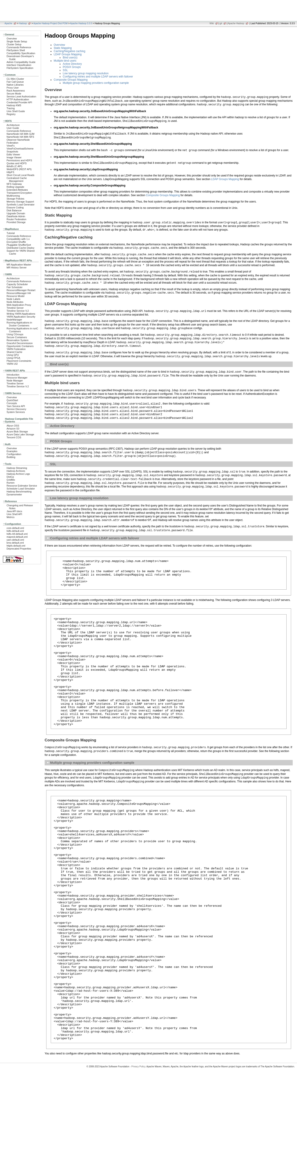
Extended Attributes (17, 189)
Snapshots (12, 151)
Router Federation (16, 219)
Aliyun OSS (13, 425)
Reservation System (18, 340)
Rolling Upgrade (15, 187)
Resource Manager (17, 377)
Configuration (14, 454)
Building (11, 457)
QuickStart (12, 400)
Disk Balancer (14, 210)
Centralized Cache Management (17, 179)
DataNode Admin (16, 216)
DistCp (10, 476)
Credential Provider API (19, 102)
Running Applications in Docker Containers (19, 324)
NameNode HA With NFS (20, 136)
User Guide (13, 128)
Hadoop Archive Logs (18, 474)
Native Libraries (15, 84)
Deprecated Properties (19, 548)
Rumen (10, 482)
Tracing (11, 108)
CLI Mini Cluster (15, 78)
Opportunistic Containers (20, 346)
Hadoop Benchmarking (19, 491)
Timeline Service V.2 (18, 310)
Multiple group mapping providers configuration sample (96, 82)
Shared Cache (14, 352)
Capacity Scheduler (17, 284)
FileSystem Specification (20, 68)
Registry (11, 114)
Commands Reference (19, 47)
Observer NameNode (18, 139)
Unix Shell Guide (16, 111)
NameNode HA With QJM (20, 134)
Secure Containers (17, 337)
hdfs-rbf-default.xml (17, 534)
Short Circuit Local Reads (20, 175)
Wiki (212, 23)
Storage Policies (15, 198)
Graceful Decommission (20, 343)
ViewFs (10, 145)
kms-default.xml (15, 542)
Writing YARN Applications (21, 313)
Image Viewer (14, 157)
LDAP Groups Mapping (68, 54)
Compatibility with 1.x (18, 239)
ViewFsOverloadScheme (20, 148)
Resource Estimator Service (22, 485)
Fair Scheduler (14, 287)
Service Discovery (16, 409)
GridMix (11, 479)
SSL (65, 70)
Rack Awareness (16, 90)
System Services (16, 412)
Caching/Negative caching (69, 51)
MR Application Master (19, 264)
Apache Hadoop (236, 23)
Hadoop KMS (14, 105)
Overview (12, 38)
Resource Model (15, 296)
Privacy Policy (138, 1142)
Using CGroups (15, 334)
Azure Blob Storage (17, 431)
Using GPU (13, 355)
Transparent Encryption (19, 192)
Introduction (13, 374)
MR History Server (17, 267)
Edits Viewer (13, 154)
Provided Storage (16, 222)
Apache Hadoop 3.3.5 (81, 23)
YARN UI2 (12, 363)
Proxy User (13, 87)
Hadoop (23, 23)
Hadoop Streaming (17, 468)
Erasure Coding (15, 207)
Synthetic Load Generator (20, 204)
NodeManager (14, 319)
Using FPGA (13, 358)
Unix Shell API (14, 514)
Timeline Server (15, 307)
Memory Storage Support (20, 201)
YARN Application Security (21, 316)
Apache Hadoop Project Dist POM (50, 23)
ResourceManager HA (19, 293)
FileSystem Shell (16, 50)
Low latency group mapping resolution (86, 73)
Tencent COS (14, 437)
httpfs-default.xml (16, 545)
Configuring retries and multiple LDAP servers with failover (98, 76)
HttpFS (10, 172)
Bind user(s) (70, 57)
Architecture (13, 125)
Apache (8, 23)
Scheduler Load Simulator (21, 488)
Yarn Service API (16, 406)
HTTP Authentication (18, 99)
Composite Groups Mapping (70, 79)
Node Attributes (15, 302)
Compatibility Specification (21, 53)
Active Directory (72, 63)
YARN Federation (16, 349)
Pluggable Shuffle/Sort (19, 245)
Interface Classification (19, 65)
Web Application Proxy (19, 305)
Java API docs (14, 511)
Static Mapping (63, 48)
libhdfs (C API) (14, 166)
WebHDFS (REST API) (19, 169)
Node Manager (15, 380)
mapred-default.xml (17, 536)
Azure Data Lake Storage (20, 434)
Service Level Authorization (21, 96)
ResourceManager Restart (21, 290)
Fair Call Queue (15, 81)
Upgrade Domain (16, 213)
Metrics (10, 517)
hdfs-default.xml (15, 531)
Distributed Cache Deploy (20, 247)
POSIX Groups (72, 67)
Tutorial (11, 233)
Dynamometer (14, 494)
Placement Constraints (19, 360)
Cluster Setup (14, 44)
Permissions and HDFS (19, 160)
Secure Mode (14, 93)
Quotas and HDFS (17, 163)
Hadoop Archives (16, 471)
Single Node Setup (17, 41)
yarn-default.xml (15, 539)
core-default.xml (15, 528)
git (221, 23)
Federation (12, 142)
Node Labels (13, 299)
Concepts (12, 403)
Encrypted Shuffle (16, 242)
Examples (12, 451)
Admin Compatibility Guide (21, 62)
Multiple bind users (65, 60)
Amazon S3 (13, 428)
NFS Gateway (14, 184)
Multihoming (13, 195)
